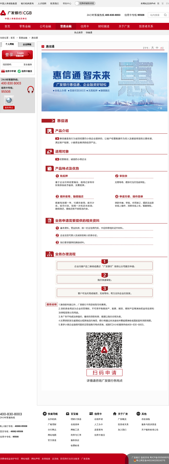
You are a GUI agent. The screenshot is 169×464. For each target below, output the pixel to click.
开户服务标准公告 (150, 429)
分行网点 (52, 429)
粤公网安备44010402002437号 (150, 460)
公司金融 (45, 26)
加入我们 (122, 429)
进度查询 (98, 429)
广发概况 (122, 419)
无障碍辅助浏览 (86, 3)
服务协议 (75, 440)
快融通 (89, 32)
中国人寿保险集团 (8, 3)
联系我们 (54, 3)
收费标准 (75, 445)
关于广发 (124, 26)
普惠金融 (65, 26)
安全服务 (28, 64)
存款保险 (146, 419)
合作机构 (52, 419)
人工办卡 (98, 424)
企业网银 (27, 44)
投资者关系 (146, 26)
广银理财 (52, 424)
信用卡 (85, 26)
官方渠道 (52, 440)
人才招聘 (42, 3)
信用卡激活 (26, 71)
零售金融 (25, 26)
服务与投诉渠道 (149, 424)
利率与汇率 (76, 435)
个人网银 (9, 44)
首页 (7, 26)
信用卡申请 (10, 71)
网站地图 (52, 435)
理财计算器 (76, 419)
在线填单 (75, 424)
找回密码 (7, 64)
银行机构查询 (27, 3)
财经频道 (103, 26)
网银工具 (75, 429)
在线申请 (98, 419)
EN (167, 3)
